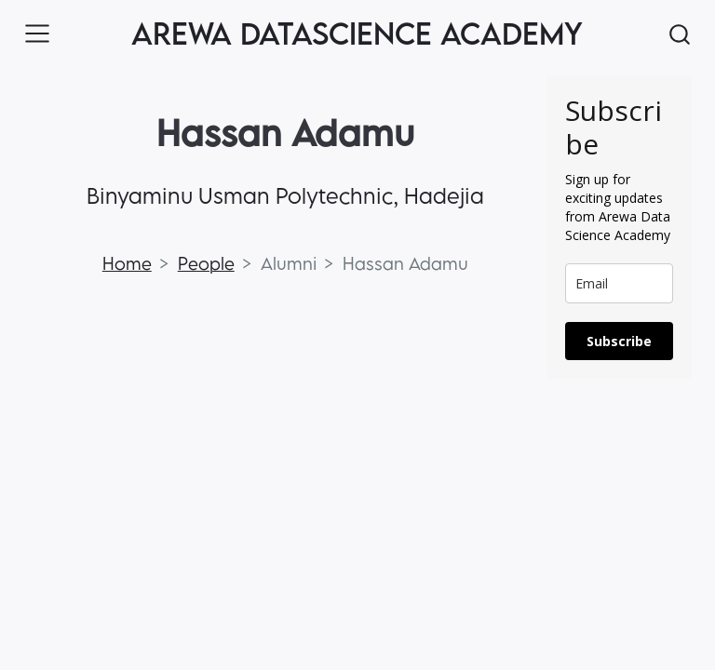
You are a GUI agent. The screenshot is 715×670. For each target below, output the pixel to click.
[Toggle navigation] (37, 33)
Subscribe (619, 341)
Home (127, 263)
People (206, 263)
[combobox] (680, 33)
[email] (619, 283)
